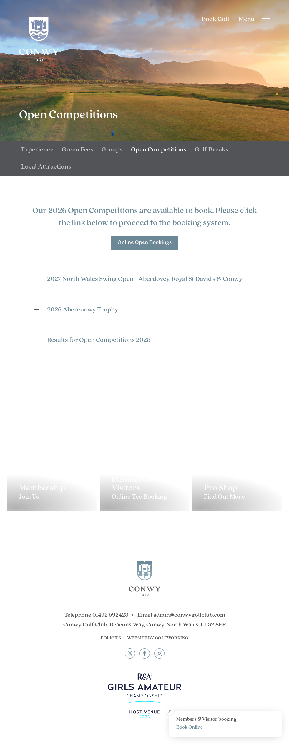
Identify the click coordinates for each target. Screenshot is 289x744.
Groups (112, 149)
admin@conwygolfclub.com (189, 615)
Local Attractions (46, 167)
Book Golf (216, 19)
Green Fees (77, 149)
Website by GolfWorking (157, 638)
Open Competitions (159, 149)
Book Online (189, 727)
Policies (111, 638)
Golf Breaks (211, 149)
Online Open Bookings (144, 242)
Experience (37, 149)
